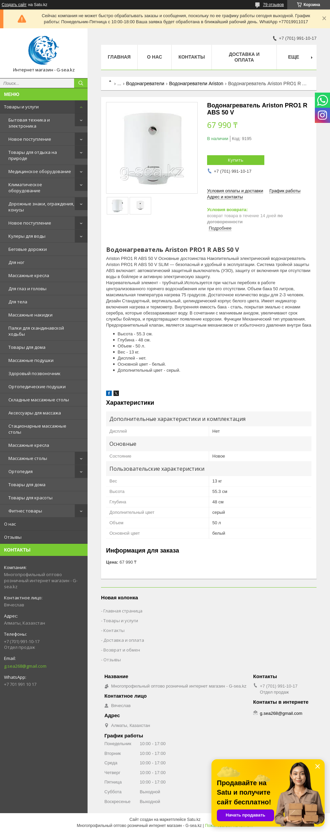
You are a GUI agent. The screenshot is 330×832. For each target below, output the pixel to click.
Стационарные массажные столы (37, 429)
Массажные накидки (30, 315)
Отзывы (13, 537)
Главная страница (122, 611)
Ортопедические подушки (37, 387)
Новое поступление (29, 139)
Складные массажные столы (38, 400)
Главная (119, 57)
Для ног (16, 262)
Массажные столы (27, 458)
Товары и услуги (21, 107)
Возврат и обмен (121, 650)
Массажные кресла (28, 275)
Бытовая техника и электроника (29, 123)
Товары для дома (26, 347)
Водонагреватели (145, 83)
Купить (235, 160)
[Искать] (81, 83)
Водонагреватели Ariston (196, 83)
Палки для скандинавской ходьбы (36, 331)
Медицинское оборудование (39, 171)
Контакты (191, 57)
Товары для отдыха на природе (32, 155)
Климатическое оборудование (25, 187)
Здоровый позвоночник (34, 373)
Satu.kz (193, 819)
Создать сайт (14, 4)
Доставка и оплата (244, 57)
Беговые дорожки (27, 249)
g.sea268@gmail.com (25, 666)
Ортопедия (20, 471)
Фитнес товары (25, 511)
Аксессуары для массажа (34, 413)
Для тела (17, 302)
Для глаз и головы (27, 289)
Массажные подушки (31, 360)
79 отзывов (273, 4)
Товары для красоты (30, 498)
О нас (10, 524)
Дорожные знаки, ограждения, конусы (41, 207)
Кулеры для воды (26, 236)
